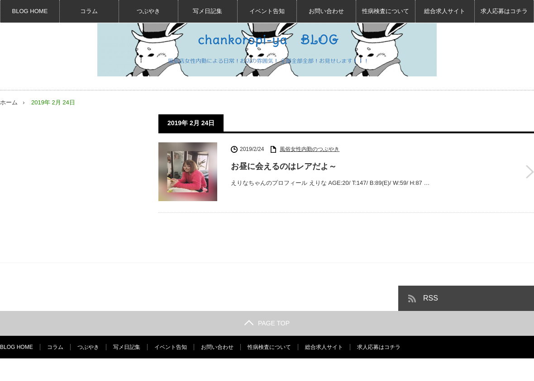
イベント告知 (267, 11)
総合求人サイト (444, 11)
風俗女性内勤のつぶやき (309, 149)
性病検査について (385, 11)
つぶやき (148, 11)
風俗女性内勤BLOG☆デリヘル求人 (444, 370)
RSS (430, 298)
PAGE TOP (267, 323)
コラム (89, 11)
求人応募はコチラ (504, 11)
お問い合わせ (326, 11)
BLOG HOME (30, 11)
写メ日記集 (207, 11)
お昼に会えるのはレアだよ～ (284, 166)
